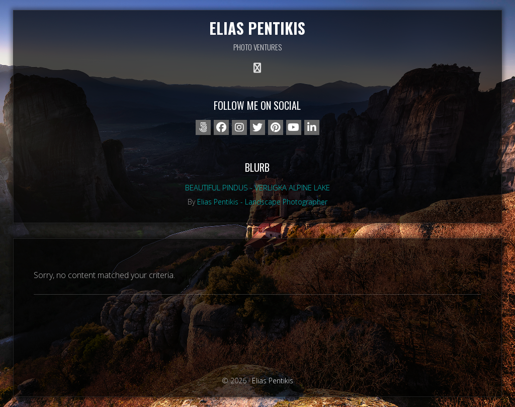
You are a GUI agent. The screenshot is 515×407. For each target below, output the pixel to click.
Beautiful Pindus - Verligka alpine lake (257, 187)
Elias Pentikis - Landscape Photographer (262, 202)
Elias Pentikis (257, 28)
